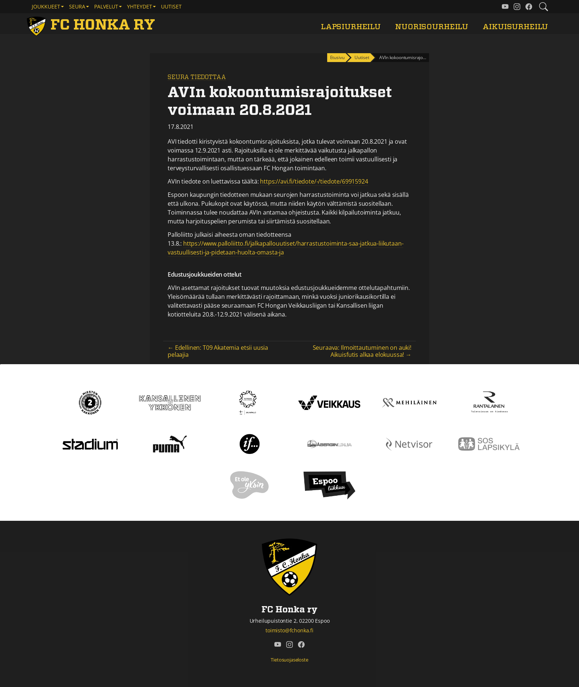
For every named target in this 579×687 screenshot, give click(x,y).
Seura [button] (77, 6)
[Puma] (170, 444)
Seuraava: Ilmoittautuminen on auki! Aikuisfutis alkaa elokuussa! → (362, 351)
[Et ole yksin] (249, 485)
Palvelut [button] (106, 6)
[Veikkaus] (329, 402)
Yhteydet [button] (139, 6)
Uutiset (171, 6)
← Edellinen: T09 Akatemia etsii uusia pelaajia (218, 351)
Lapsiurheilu (351, 27)
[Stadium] (90, 444)
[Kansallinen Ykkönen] (170, 402)
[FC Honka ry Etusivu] (92, 25)
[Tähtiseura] (249, 402)
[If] (250, 444)
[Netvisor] (409, 444)
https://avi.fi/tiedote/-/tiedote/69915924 (314, 181)
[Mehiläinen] (409, 402)
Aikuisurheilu (515, 27)
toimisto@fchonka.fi (289, 630)
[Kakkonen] (90, 402)
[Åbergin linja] (329, 444)
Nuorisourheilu (431, 27)
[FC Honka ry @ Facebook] (529, 7)
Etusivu (337, 57)
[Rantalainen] (489, 402)
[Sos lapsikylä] (489, 444)
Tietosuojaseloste (289, 659)
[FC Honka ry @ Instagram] (517, 7)
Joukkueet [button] (46, 6)
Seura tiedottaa (197, 77)
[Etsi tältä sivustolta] (543, 7)
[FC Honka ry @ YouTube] (505, 7)
